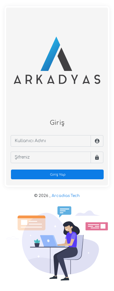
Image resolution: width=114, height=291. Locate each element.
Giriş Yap (57, 175)
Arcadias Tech (66, 196)
